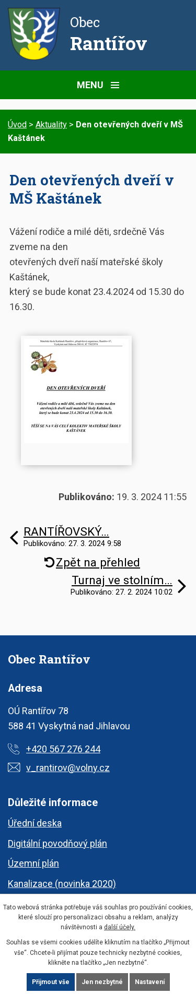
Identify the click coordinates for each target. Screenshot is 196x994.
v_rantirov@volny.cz (68, 767)
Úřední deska (35, 823)
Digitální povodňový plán (57, 843)
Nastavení (150, 982)
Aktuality (51, 124)
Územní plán (33, 863)
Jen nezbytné (102, 982)
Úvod (17, 124)
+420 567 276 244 (63, 748)
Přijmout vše (51, 982)
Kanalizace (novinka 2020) (62, 883)
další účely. (119, 927)
